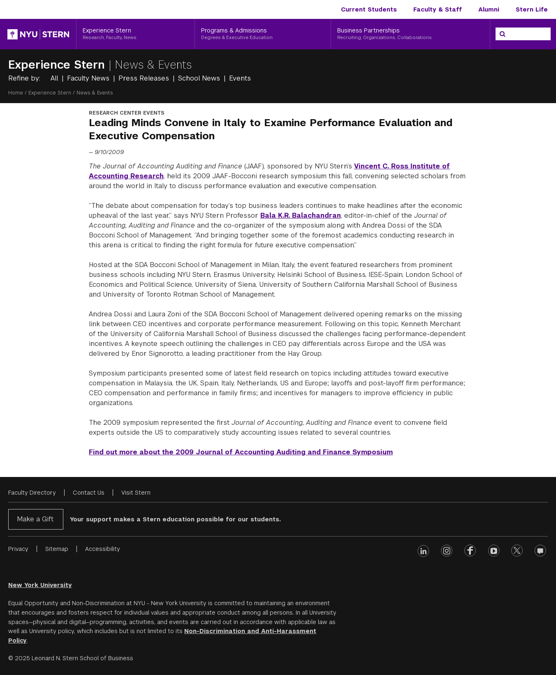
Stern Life (532, 9)
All (55, 78)
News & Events (153, 65)
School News (200, 78)
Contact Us (88, 492)
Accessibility (102, 549)
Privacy (18, 549)
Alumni (488, 9)
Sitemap (56, 549)
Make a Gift (35, 519)
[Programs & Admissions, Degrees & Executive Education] (263, 34)
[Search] (502, 34)
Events (240, 78)
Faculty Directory (32, 492)
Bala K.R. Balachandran (300, 215)
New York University (40, 585)
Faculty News (89, 78)
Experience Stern (58, 65)
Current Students (369, 9)
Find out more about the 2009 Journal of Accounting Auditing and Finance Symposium (241, 452)
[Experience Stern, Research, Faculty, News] (135, 34)
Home (15, 93)
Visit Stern (136, 492)
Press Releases (144, 78)
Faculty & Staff (437, 9)
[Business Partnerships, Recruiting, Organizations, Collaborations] (410, 34)
